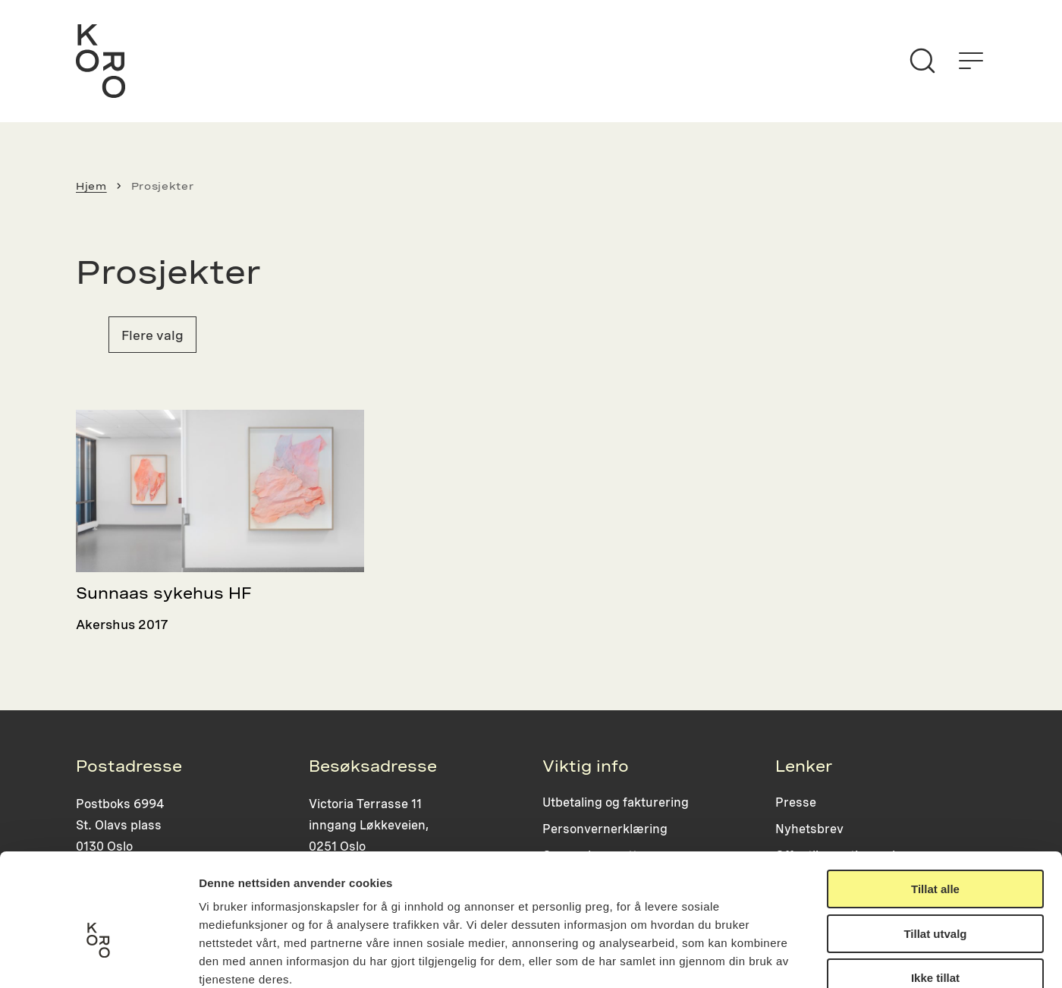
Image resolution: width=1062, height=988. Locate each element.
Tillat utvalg (934, 847)
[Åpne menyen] (971, 61)
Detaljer (808, 958)
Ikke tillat (935, 891)
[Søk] (922, 61)
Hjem (91, 186)
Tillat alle (935, 802)
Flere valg (152, 335)
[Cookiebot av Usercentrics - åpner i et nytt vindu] (98, 958)
